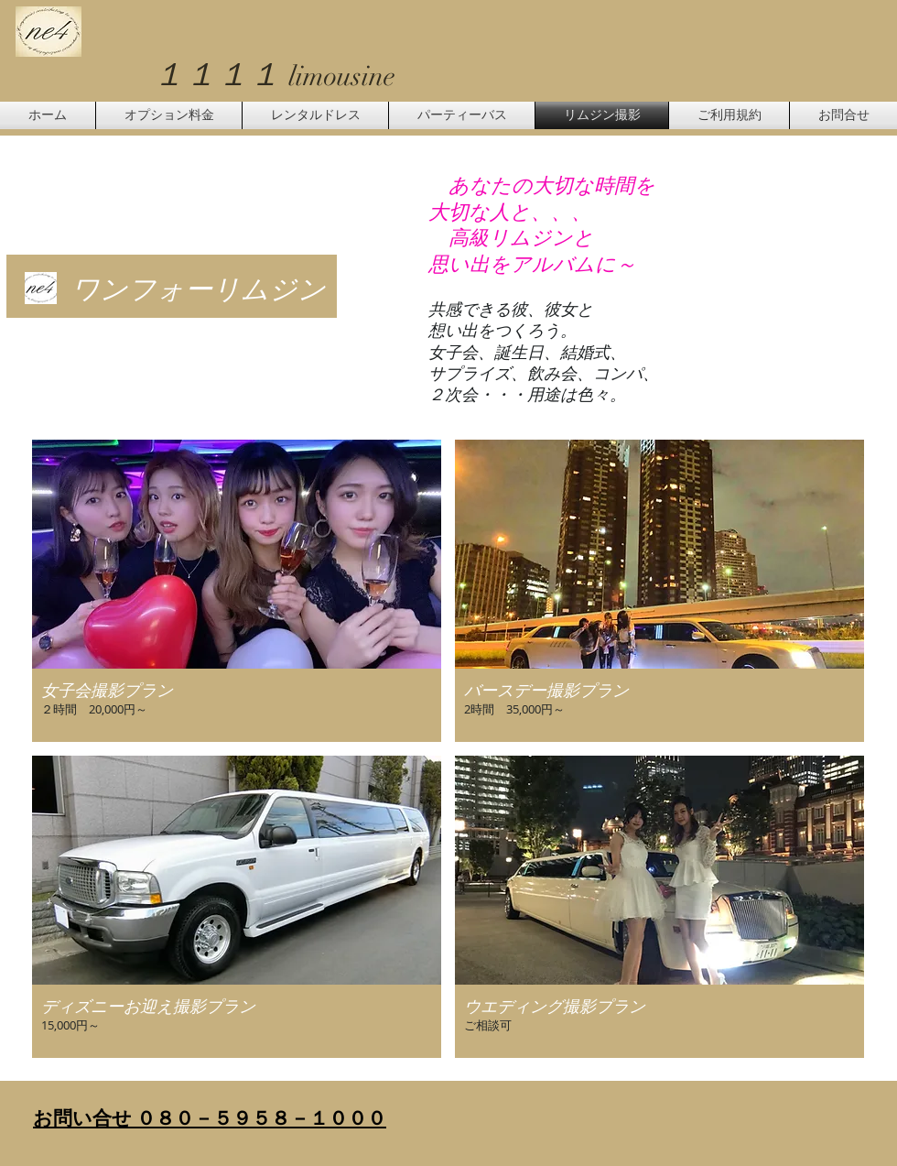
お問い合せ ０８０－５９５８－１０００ (209, 1118)
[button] (236, 591)
